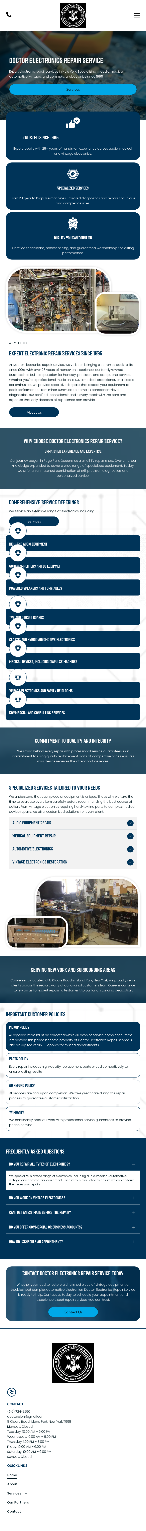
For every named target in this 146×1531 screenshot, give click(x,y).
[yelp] (11, 1375)
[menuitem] (73, 1457)
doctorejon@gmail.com (25, 1399)
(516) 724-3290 (18, 1394)
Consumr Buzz (73, 1527)
